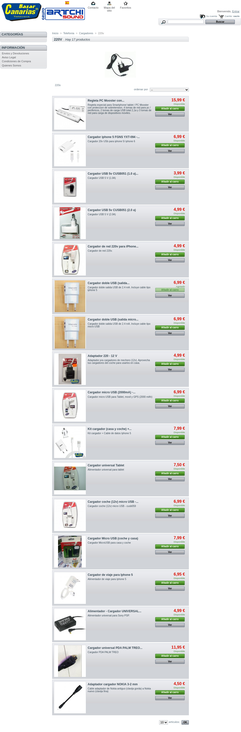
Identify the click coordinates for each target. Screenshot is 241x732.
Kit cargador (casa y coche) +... (110, 429)
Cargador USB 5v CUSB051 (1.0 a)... (113, 173)
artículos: (174, 721)
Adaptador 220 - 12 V (102, 356)
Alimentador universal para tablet (106, 469)
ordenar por (141, 89)
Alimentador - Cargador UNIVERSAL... (114, 611)
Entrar (236, 11)
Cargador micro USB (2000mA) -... (112, 392)
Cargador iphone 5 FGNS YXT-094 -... (114, 137)
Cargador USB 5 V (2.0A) (102, 214)
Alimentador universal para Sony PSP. (109, 615)
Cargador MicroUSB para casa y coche (109, 542)
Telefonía (68, 33)
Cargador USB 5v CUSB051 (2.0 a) (112, 210)
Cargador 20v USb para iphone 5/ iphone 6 (111, 141)
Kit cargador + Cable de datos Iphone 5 (109, 433)
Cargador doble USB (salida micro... (113, 319)
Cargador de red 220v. (100, 250)
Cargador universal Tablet (106, 465)
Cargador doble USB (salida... (109, 283)
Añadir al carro (170, 108)
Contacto (93, 7)
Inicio (55, 33)
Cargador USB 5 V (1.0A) (102, 178)
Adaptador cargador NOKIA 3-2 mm (113, 684)
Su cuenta (211, 16)
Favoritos (125, 7)
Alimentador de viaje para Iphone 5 (107, 579)
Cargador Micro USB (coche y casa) (113, 538)
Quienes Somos (11, 65)
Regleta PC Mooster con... (106, 100)
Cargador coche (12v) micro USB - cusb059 (112, 506)
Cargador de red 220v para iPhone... (113, 246)
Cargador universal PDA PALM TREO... (115, 648)
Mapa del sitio (109, 8)
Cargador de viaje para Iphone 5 (110, 575)
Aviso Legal (9, 57)
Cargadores (86, 33)
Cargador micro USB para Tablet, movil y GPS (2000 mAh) (120, 397)
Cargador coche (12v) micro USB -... (113, 501)
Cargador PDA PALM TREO (103, 652)
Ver (170, 114)
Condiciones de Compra (16, 61)
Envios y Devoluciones (15, 53)
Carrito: (229, 16)
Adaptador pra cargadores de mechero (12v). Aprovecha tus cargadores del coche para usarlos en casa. (119, 361)
